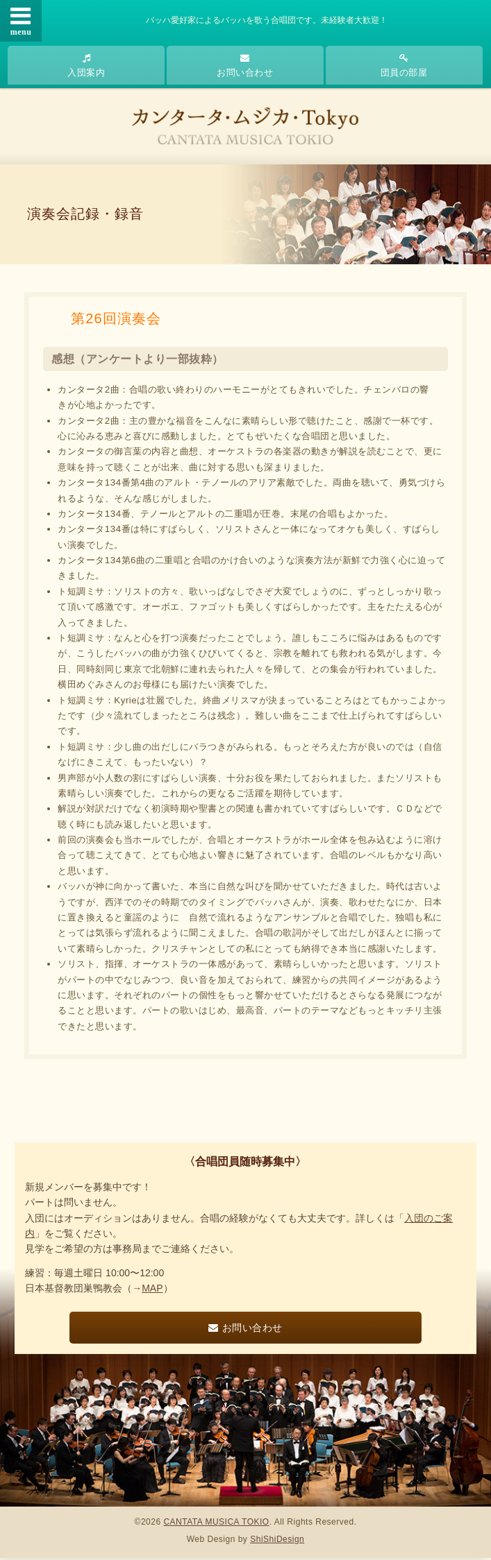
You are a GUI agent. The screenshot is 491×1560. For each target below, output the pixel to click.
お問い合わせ (245, 65)
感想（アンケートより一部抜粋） (137, 360)
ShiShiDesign (277, 1540)
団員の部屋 (404, 65)
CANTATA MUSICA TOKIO (216, 1524)
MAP (152, 1290)
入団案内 (86, 65)
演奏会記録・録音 (86, 215)
